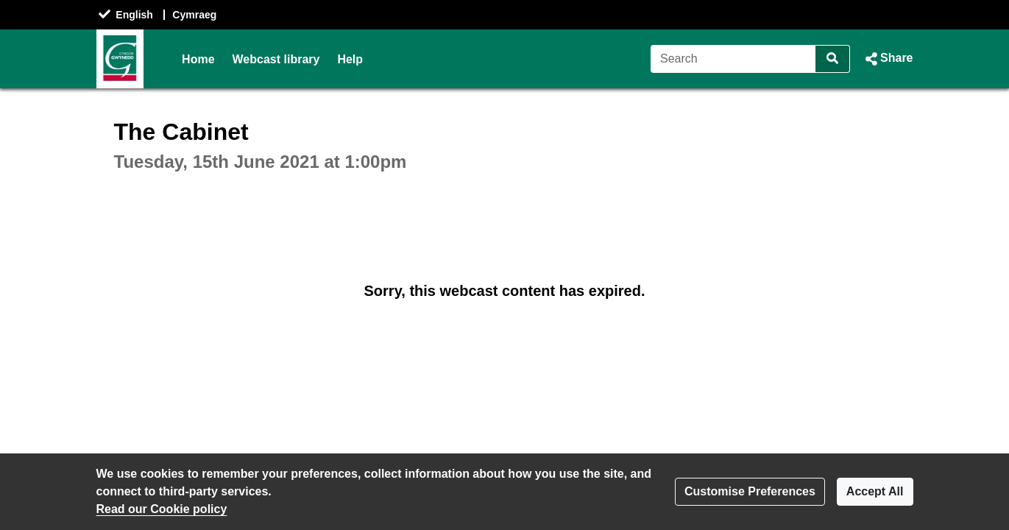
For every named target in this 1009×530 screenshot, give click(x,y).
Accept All (875, 491)
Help (350, 59)
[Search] (733, 59)
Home (198, 59)
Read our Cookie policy (161, 509)
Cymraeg (194, 15)
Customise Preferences (749, 491)
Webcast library (276, 59)
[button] (887, 58)
